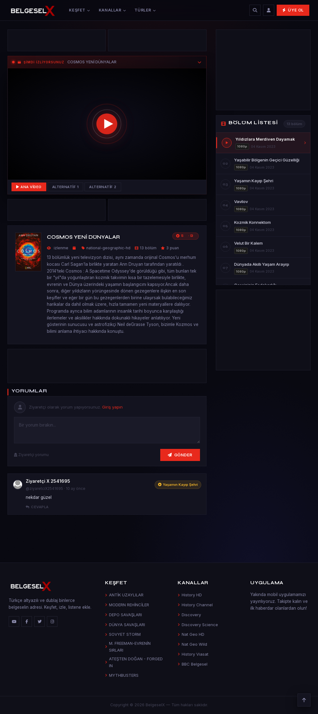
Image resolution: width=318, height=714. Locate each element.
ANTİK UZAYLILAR (124, 594)
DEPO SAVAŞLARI (123, 614)
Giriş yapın (112, 406)
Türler (145, 10)
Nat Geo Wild (192, 644)
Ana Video (29, 187)
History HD (190, 594)
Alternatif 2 (102, 187)
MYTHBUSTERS (122, 675)
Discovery (189, 614)
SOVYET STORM (123, 634)
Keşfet (79, 10)
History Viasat (193, 654)
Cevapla (37, 507)
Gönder (180, 454)
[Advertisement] (56, 40)
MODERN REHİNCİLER (127, 604)
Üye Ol (293, 10)
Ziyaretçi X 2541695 (48, 481)
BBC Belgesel (192, 664)
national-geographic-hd (108, 248)
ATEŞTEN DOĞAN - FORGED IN (134, 662)
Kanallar (112, 10)
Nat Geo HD (191, 634)
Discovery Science (198, 624)
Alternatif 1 (65, 187)
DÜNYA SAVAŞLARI (125, 624)
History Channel (195, 604)
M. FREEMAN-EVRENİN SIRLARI (128, 646)
